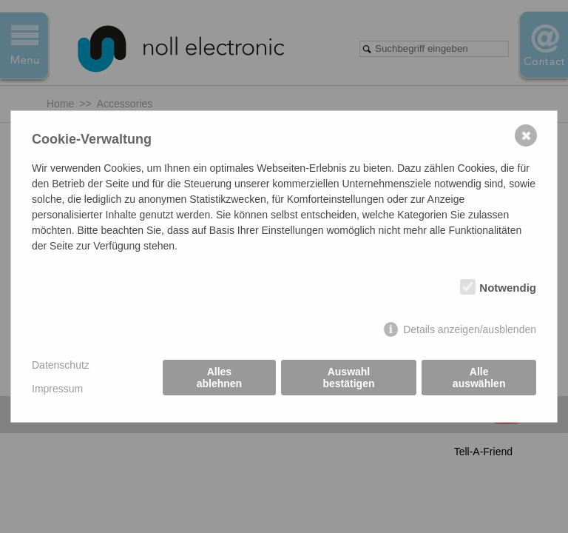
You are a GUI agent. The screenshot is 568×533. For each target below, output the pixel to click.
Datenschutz (60, 365)
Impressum (57, 389)
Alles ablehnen (219, 377)
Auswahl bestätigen (348, 377)
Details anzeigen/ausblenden (469, 329)
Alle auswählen (479, 377)
